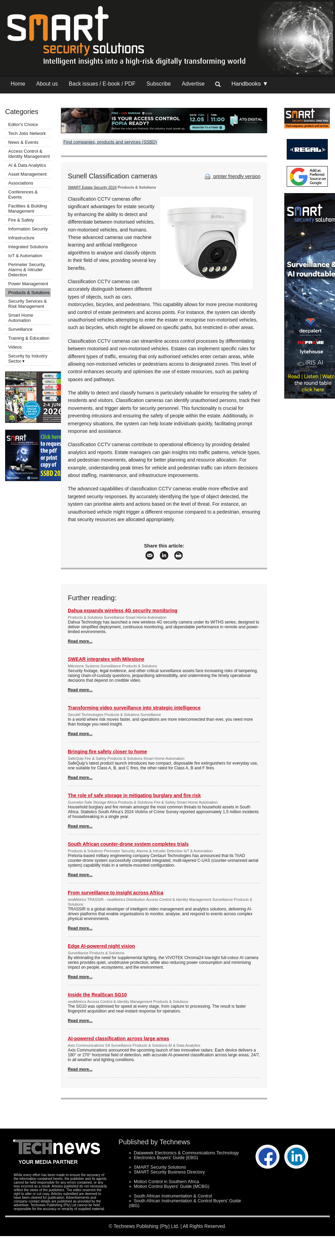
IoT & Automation (25, 255)
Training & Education (28, 338)
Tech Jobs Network (27, 133)
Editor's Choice (23, 124)
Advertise (193, 84)
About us (47, 84)
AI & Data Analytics (27, 165)
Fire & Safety (21, 220)
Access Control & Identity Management (29, 154)
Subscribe (159, 84)
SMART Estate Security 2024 (92, 187)
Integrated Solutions (28, 246)
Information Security (28, 228)
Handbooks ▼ (249, 83)
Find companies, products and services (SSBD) (110, 141)
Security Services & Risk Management (27, 304)
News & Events (23, 142)
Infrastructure (21, 237)
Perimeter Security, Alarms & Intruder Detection (27, 269)
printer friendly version (232, 176)
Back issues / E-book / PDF (102, 84)
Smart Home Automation (20, 318)
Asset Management (27, 174)
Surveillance (20, 329)
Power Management (28, 283)
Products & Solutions (29, 292)
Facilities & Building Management (27, 208)
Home (18, 84)
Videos (15, 347)
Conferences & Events (23, 194)
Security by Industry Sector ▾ (27, 358)
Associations (20, 183)
